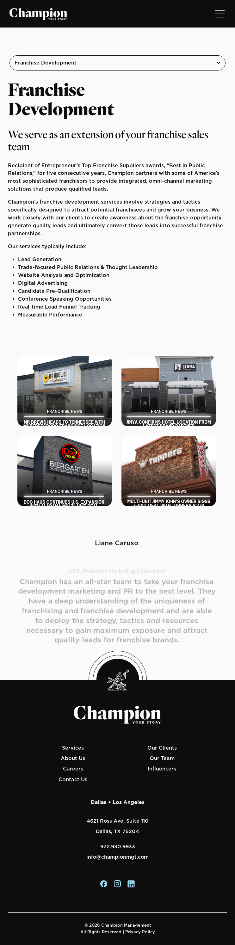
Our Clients (162, 748)
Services (73, 748)
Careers (73, 768)
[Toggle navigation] (219, 14)
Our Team (162, 758)
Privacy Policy (140, 932)
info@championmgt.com (117, 857)
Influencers (162, 768)
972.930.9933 (117, 847)
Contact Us (73, 779)
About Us (73, 758)
